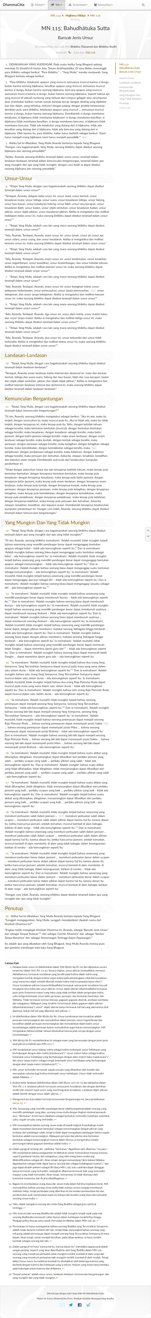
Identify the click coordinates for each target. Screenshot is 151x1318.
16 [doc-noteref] (40, 933)
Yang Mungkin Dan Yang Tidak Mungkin (47, 522)
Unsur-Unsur (18, 178)
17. (7, 782)
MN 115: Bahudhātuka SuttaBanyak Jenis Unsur (130, 68)
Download (77, 5)
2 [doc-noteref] (49, 270)
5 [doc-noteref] (57, 345)
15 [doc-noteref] (77, 827)
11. (7, 406)
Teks (57, 5)
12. (7, 530)
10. (7, 363)
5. (7, 225)
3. (7, 143)
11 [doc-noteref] (10, 601)
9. (7, 328)
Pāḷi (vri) (90, 52)
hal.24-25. (18, 1103)
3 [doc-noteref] (97, 298)
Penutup (14, 908)
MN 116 (95, 15)
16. (7, 753)
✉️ (62, 1305)
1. (7, 64)
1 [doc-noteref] (13, 219)
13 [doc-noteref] (72, 670)
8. (7, 304)
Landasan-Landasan (26, 355)
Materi (37, 5)
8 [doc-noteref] (76, 547)
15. (7, 700)
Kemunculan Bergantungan (34, 398)
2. (7, 82)
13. (7, 593)
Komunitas (103, 5)
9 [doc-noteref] (88, 563)
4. (7, 186)
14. (7, 662)
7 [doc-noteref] (58, 410)
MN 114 (56, 15)
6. (7, 249)
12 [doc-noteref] (65, 648)
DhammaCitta (13, 5)
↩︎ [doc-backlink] (70, 1011)
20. (7, 916)
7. (7, 277)
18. (7, 812)
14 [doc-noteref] (63, 707)
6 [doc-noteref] (75, 380)
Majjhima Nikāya (75, 15)
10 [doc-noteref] (48, 587)
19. (7, 853)
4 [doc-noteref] (77, 321)
